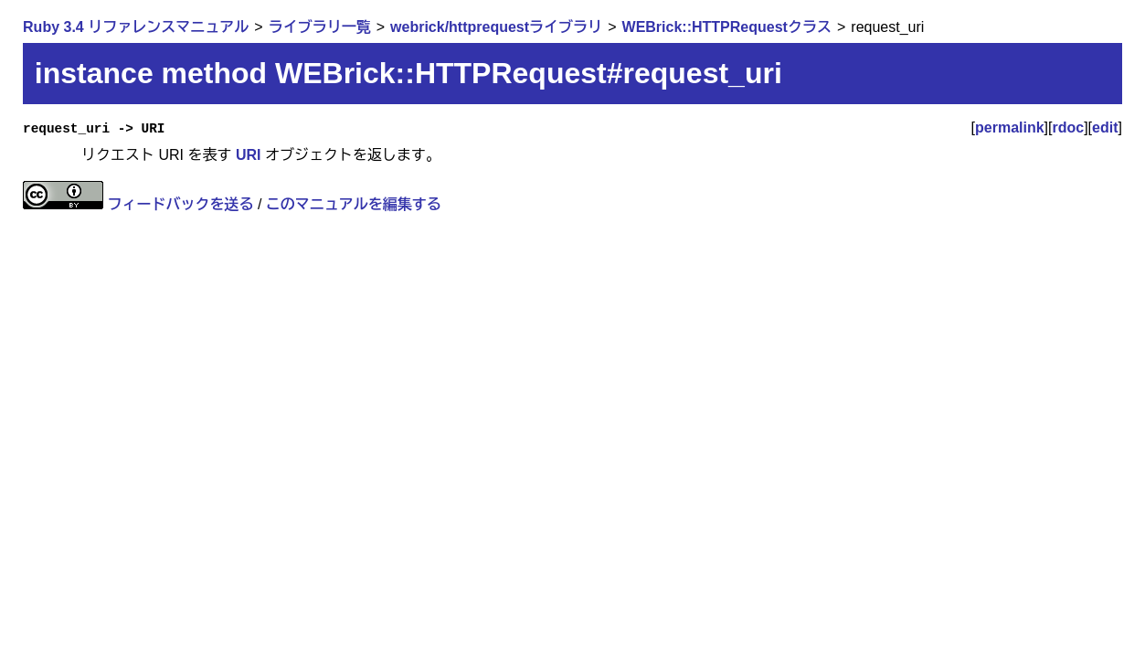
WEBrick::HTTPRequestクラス (727, 27)
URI (248, 155)
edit (1105, 127)
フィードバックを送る (181, 204)
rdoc (1068, 127)
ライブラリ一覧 (320, 27)
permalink (1009, 127)
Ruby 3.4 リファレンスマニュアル (136, 27)
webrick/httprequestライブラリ (496, 27)
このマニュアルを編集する (353, 204)
